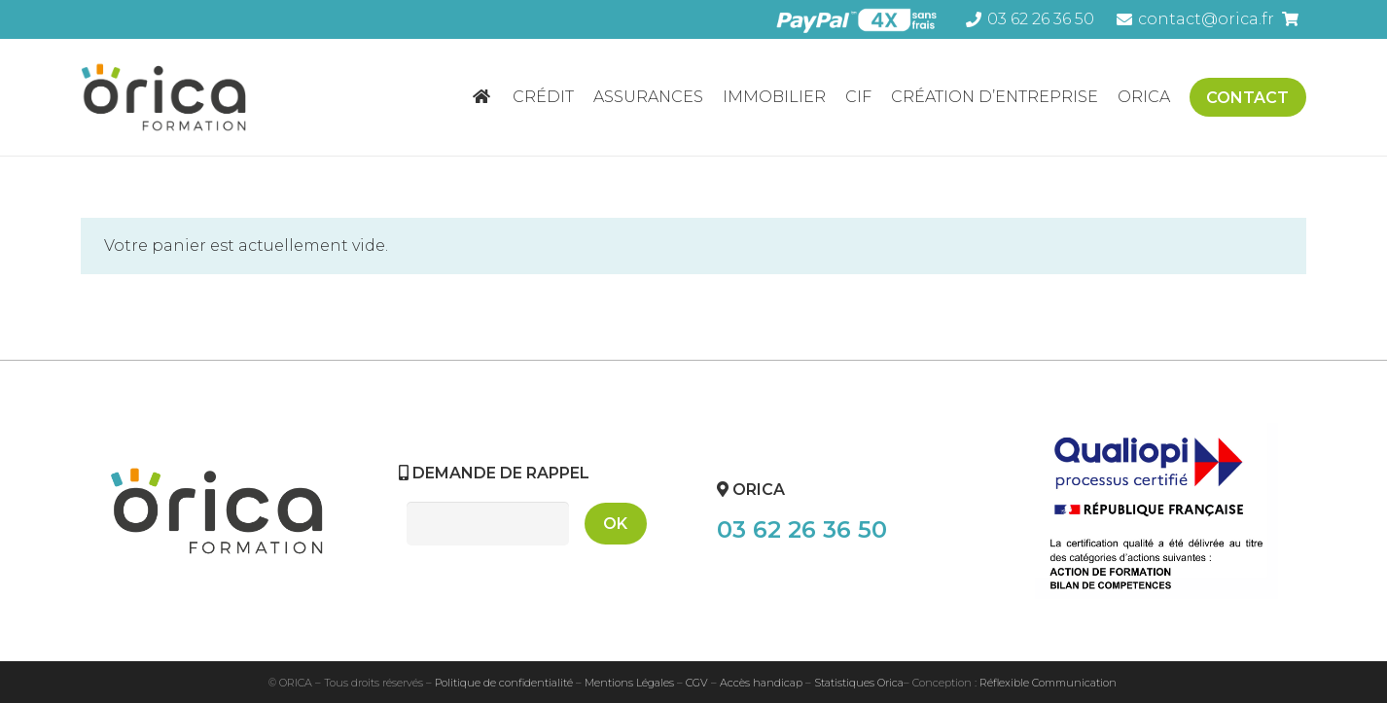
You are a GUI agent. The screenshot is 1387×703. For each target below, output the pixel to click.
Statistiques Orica (859, 682)
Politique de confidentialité (504, 682)
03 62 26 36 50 (802, 529)
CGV (697, 682)
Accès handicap (761, 682)
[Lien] (170, 97)
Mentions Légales (629, 682)
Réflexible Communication (1048, 682)
